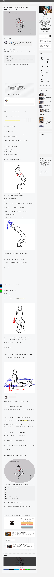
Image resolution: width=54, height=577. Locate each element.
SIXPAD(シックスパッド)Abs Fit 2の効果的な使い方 (20, 532)
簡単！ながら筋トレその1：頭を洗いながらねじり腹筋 (17, 87)
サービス (5, 9)
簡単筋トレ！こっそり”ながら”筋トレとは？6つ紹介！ (16, 86)
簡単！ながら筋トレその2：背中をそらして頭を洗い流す (17, 88)
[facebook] (40, 31)
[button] (6, 569)
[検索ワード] (45, 36)
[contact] (49, 31)
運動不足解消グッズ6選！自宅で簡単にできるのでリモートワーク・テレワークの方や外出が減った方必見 (22, 545)
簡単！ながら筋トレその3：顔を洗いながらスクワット (17, 89)
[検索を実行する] (50, 36)
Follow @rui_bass (19, 562)
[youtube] (48, 31)
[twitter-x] (42, 31)
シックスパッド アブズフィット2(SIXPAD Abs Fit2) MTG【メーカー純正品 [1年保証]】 (27, 519)
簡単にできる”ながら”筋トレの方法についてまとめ (15, 94)
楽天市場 (26, 524)
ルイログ (10, 42)
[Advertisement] (19, 74)
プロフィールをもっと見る (45, 28)
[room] (45, 31)
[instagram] (43, 31)
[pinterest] (46, 31)
